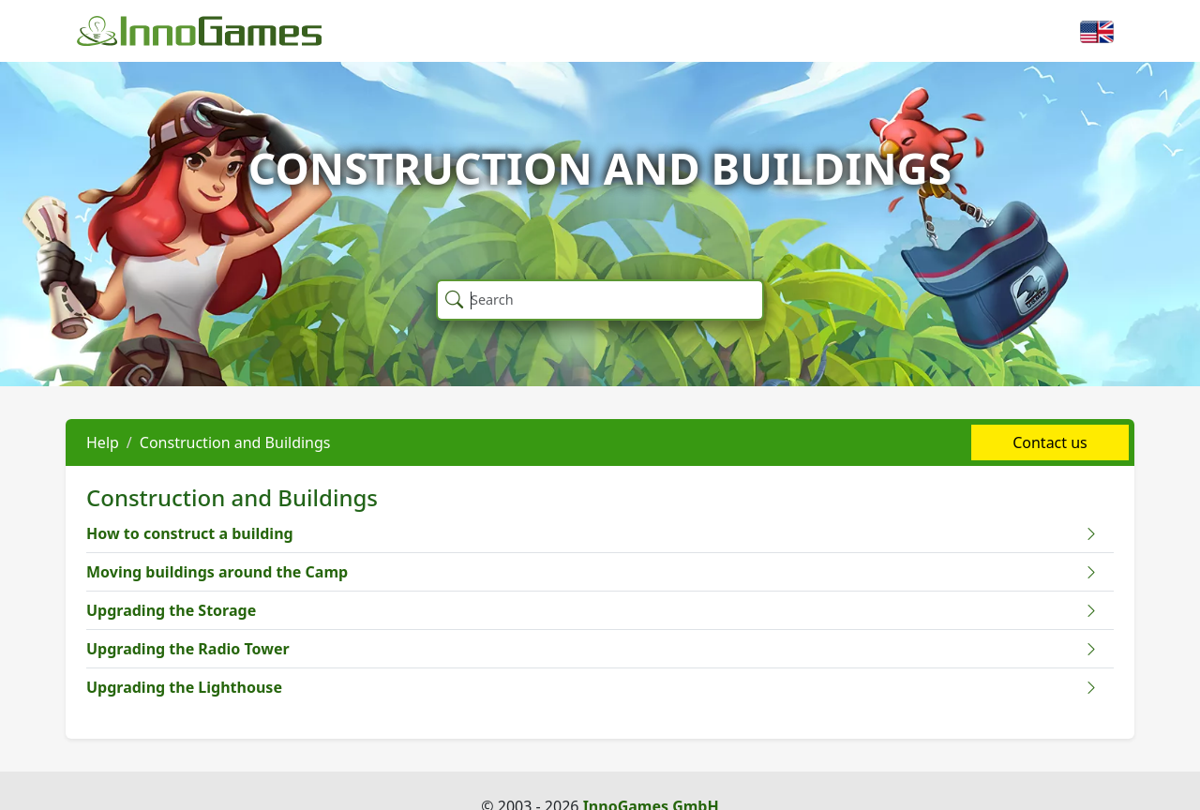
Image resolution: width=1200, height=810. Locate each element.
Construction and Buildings (235, 442)
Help (102, 442)
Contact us (1050, 442)
